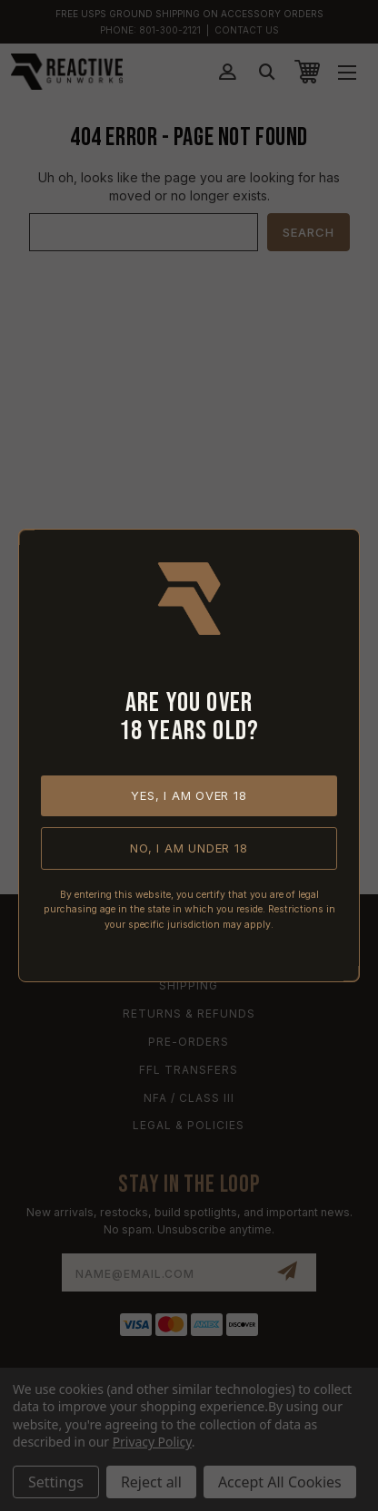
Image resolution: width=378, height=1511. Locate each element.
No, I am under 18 (188, 848)
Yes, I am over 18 (188, 795)
